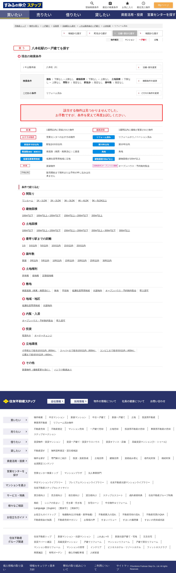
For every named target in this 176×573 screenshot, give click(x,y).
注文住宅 (147, 536)
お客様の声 (89, 520)
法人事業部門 (95, 473)
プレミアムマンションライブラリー (86, 482)
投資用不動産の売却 (135, 429)
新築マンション (78, 417)
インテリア (96, 547)
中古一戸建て (99, 417)
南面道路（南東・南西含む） (36, 290)
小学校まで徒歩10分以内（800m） (39, 350)
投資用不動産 (148, 417)
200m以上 (97, 215)
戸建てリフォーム (93, 542)
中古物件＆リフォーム (116, 503)
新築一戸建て (118, 417)
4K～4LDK (83, 200)
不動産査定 (56, 429)
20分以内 (81, 245)
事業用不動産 (40, 422)
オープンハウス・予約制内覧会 (120, 290)
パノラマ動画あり (63, 369)
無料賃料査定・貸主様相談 (64, 450)
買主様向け (39, 495)
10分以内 (56, 245)
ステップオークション (45, 434)
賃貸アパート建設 (43, 542)
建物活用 (114, 458)
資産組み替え (131, 458)
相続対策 (166, 458)
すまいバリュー (109, 520)
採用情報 (79, 401)
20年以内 (82, 260)
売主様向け (56, 495)
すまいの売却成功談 (154, 520)
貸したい (102, 14)
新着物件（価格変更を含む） (36, 369)
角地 (56, 290)
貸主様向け (91, 495)
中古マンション (56, 417)
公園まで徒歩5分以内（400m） (37, 354)
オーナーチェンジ (43, 335)
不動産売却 (39, 429)
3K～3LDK (69, 200)
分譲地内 (97, 290)
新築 (24, 260)
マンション (129, 40)
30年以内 (107, 260)
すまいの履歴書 (130, 520)
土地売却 (114, 429)
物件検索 (38, 417)
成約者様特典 (135, 495)
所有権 (25, 275)
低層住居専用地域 (81, 290)
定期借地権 (47, 275)
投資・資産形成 (80, 458)
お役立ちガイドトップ (45, 514)
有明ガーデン (55, 552)
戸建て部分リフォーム (147, 542)
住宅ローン (93, 503)
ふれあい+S (103, 536)
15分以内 (68, 245)
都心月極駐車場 (76, 552)
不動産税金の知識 (43, 520)
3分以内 (33, 245)
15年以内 (69, 260)
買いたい (14, 14)
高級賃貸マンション (68, 542)
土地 (156, 40)
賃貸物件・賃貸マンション (47, 442)
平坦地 (65, 290)
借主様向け (74, 495)
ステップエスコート (113, 495)
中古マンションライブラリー (48, 482)
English (51, 508)
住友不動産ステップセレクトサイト (51, 487)
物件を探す (39, 458)
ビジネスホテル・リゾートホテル (124, 547)
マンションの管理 (75, 547)
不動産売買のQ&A (155, 514)
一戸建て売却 (96, 429)
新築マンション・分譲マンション (74, 536)
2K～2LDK (55, 200)
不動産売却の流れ (131, 514)
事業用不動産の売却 (161, 429)
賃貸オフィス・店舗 (116, 442)
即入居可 (144, 290)
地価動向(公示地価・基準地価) (77, 514)
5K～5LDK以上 (99, 200)
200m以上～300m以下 (104, 230)
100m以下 (27, 215)
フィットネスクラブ (157, 547)
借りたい (73, 14)
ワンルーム (27, 200)
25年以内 (94, 260)
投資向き (26, 335)
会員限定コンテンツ (44, 463)
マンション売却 (76, 429)
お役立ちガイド (16, 517)
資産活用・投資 (132, 14)
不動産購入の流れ (107, 514)
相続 (36, 503)
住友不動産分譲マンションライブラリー (130, 482)
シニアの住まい (52, 503)
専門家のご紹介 (59, 458)
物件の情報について (105, 401)
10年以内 (57, 260)
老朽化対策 (149, 458)
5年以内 (45, 260)
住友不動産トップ (43, 536)
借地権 (35, 275)
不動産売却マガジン (68, 520)
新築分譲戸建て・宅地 (126, 536)
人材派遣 (94, 552)
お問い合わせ (157, 401)
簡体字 (75, 508)
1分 (24, 245)
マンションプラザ (73, 473)
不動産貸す (39, 450)
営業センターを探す (16, 473)
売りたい (44, 14)
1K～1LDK (42, 200)
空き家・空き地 (74, 503)
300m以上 (124, 230)
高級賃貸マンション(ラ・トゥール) (149, 442)
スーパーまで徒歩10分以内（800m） (78, 350)
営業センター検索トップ (46, 473)
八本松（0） (52, 67)
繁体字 (63, 508)
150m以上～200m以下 (76, 215)
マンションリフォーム (119, 542)
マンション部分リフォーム (47, 547)
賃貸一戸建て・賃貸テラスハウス (83, 442)
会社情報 (56, 401)
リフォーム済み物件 (63, 422)
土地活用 (99, 458)
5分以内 (44, 245)
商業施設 (38, 552)
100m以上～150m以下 (49, 215)
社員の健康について (133, 401)
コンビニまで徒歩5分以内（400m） (117, 350)
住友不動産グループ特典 (161, 495)
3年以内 (34, 260)
